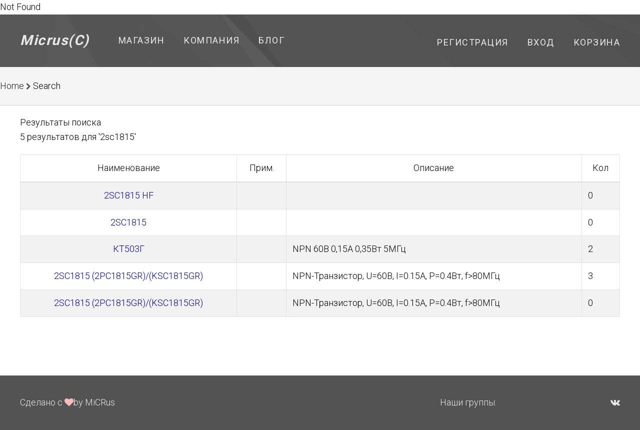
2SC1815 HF (129, 195)
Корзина (597, 42)
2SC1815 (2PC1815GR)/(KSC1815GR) (128, 275)
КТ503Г (128, 249)
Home (12, 85)
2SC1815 (128, 222)
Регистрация (472, 42)
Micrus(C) (55, 40)
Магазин (141, 40)
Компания (212, 40)
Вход (541, 42)
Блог (271, 40)
